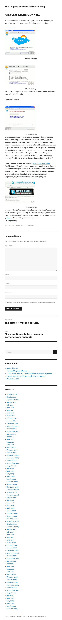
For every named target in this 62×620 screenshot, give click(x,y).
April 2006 (11, 572)
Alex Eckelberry (9, 225)
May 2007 (10, 537)
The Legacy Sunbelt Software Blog (25, 6)
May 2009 (10, 474)
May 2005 (10, 601)
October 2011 (11, 397)
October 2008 (12, 492)
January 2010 (11, 453)
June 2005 (10, 598)
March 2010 (11, 447)
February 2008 (12, 513)
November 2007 (13, 521)
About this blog (12, 368)
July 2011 (10, 405)
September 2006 (13, 558)
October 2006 (12, 556)
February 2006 (12, 577)
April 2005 (10, 603)
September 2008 (13, 495)
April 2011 (10, 413)
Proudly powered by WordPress (36, 616)
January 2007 (12, 548)
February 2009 (12, 482)
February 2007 (12, 545)
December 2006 (13, 550)
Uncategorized (29, 225)
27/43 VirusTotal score (41, 163)
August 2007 (11, 529)
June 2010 (10, 439)
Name (7, 274)
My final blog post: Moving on (18, 371)
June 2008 (10, 503)
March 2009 (11, 479)
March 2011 (11, 415)
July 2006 (10, 564)
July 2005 (10, 595)
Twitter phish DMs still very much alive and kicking (26, 376)
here (8, 218)
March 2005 (11, 606)
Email (7, 284)
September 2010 (13, 431)
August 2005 (11, 593)
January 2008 (12, 516)
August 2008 (11, 498)
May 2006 (10, 569)
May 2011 (10, 410)
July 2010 (10, 437)
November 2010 (12, 426)
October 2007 (12, 524)
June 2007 (10, 535)
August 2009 (11, 466)
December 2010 (12, 423)
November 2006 (13, 553)
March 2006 (11, 574)
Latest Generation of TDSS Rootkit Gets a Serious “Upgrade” (30, 373)
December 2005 (12, 582)
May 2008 (10, 505)
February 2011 (12, 418)
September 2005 (13, 590)
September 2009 (13, 463)
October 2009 (12, 460)
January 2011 (11, 421)
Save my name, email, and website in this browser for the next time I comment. (31, 303)
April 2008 (10, 508)
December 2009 (13, 455)
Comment (9, 246)
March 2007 (11, 543)
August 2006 (11, 561)
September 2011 (13, 400)
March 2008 (11, 511)
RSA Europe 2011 (13, 379)
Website (8, 293)
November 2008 (13, 490)
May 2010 (10, 442)
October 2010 (12, 429)
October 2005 (12, 588)
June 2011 (10, 408)
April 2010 (10, 445)
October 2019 (12, 394)
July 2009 (10, 468)
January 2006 (12, 580)
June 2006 (10, 566)
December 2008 (12, 487)
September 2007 (13, 527)
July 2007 (10, 532)
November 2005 (13, 585)
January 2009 (12, 484)
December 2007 (12, 519)
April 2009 (11, 476)
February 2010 (12, 450)
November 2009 (13, 458)
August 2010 (11, 434)
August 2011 (11, 402)
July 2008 (10, 500)
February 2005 (12, 609)
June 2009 (10, 471)
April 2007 (10, 540)
